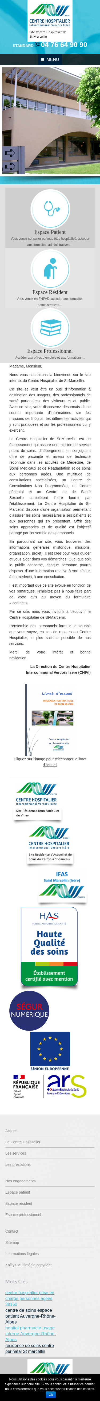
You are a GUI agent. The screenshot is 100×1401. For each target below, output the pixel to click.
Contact (11, 1231)
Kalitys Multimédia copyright (28, 1265)
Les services (15, 1153)
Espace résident (18, 1203)
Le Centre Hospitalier (23, 1142)
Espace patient (17, 1192)
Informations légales (22, 1254)
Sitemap (12, 1242)
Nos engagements (20, 1181)
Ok (51, 1395)
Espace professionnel (23, 1215)
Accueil (11, 1131)
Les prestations (18, 1164)
